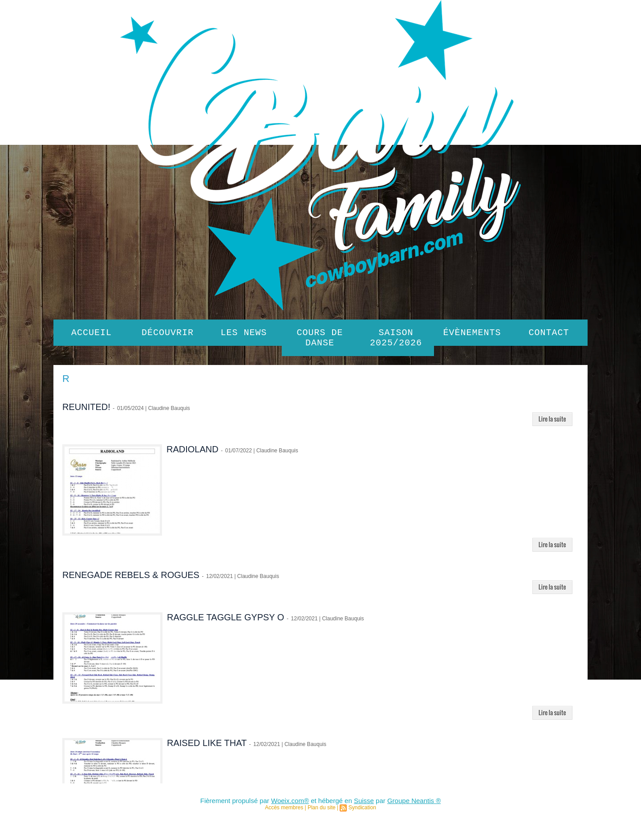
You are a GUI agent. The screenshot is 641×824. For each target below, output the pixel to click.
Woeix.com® (290, 804)
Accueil (91, 334)
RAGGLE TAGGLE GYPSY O (225, 621)
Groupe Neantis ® (414, 804)
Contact (549, 334)
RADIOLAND (192, 453)
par (380, 804)
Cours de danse (320, 340)
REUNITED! (86, 410)
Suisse (364, 804)
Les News (244, 334)
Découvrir (168, 334)
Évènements (472, 334)
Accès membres (284, 811)
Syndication (362, 811)
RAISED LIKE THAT (207, 746)
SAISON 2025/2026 (396, 340)
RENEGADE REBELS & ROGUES (130, 578)
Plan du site (322, 811)
